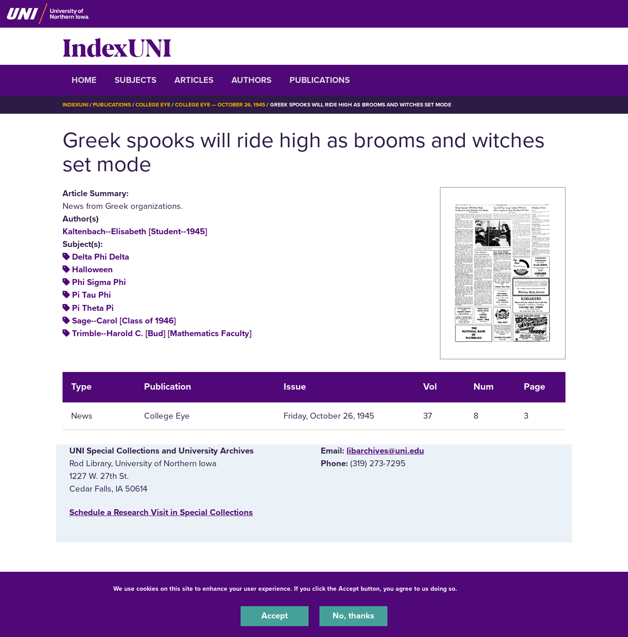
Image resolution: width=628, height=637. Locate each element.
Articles (193, 80)
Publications (320, 80)
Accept (274, 616)
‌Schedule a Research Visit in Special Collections (161, 512)
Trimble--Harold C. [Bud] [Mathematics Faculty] (161, 333)
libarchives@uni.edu (385, 450)
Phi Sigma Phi (99, 282)
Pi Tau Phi (91, 295)
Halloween (92, 269)
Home (84, 80)
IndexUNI (117, 46)
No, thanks (353, 616)
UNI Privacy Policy (487, 589)
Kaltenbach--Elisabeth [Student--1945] (135, 231)
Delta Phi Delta (100, 256)
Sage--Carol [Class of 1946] (124, 320)
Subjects (135, 80)
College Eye (152, 104)
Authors (251, 80)
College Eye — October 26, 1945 (220, 104)
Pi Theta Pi (93, 308)
